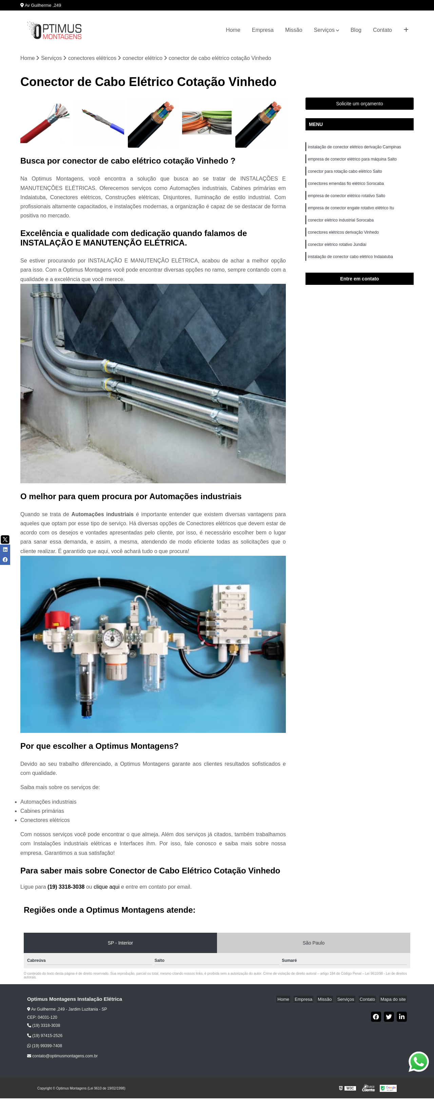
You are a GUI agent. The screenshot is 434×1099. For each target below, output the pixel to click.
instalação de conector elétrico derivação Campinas (354, 148)
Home (233, 30)
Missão (293, 30)
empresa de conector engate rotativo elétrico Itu (351, 212)
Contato (382, 30)
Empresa (263, 30)
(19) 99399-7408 (44, 1046)
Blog (356, 30)
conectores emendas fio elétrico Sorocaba (346, 186)
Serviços (324, 30)
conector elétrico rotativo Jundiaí (337, 251)
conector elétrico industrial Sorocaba (341, 225)
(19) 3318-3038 (66, 887)
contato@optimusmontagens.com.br (62, 1056)
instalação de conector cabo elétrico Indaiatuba (351, 263)
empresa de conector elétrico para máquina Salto (352, 160)
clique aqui (107, 887)
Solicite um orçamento (359, 104)
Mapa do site (394, 999)
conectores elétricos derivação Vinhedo (344, 238)
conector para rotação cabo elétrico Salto (345, 173)
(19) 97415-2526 (44, 1036)
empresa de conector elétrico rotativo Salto (346, 199)
